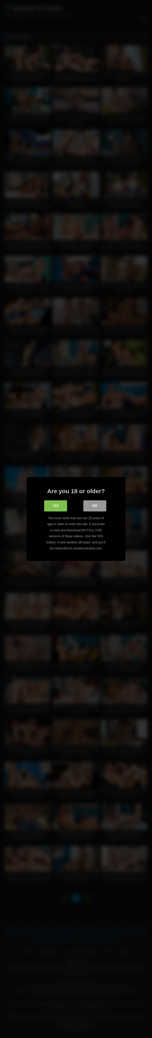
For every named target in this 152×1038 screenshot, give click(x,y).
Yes (55, 506)
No (94, 506)
